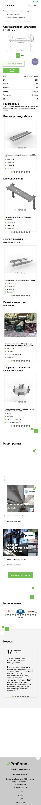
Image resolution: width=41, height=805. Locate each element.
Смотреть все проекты (20, 575)
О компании (20, 784)
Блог (20, 799)
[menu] (35, 5)
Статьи (21, 791)
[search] (30, 5)
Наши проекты (20, 788)
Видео (20, 795)
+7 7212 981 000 (20, 774)
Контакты (20, 802)
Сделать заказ (11, 70)
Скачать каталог (14, 64)
